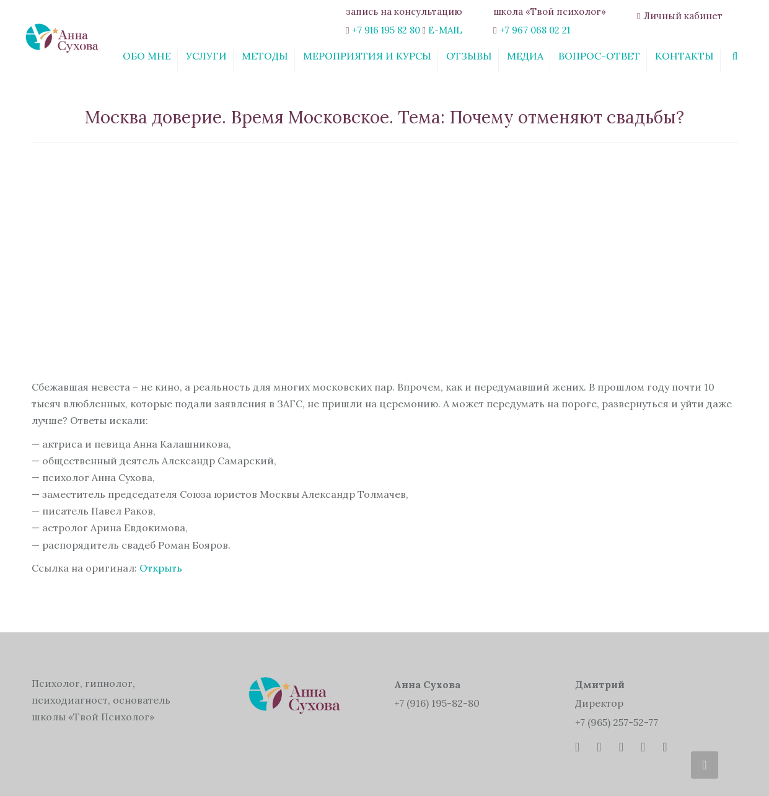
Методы (265, 56)
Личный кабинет (683, 16)
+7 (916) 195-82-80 (437, 703)
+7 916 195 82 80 (386, 30)
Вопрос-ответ (599, 56)
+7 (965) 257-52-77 (616, 722)
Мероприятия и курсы (367, 56)
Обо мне (147, 56)
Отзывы (469, 56)
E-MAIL (445, 30)
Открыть (160, 568)
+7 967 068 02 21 (534, 30)
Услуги (206, 56)
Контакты (684, 56)
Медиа (525, 56)
